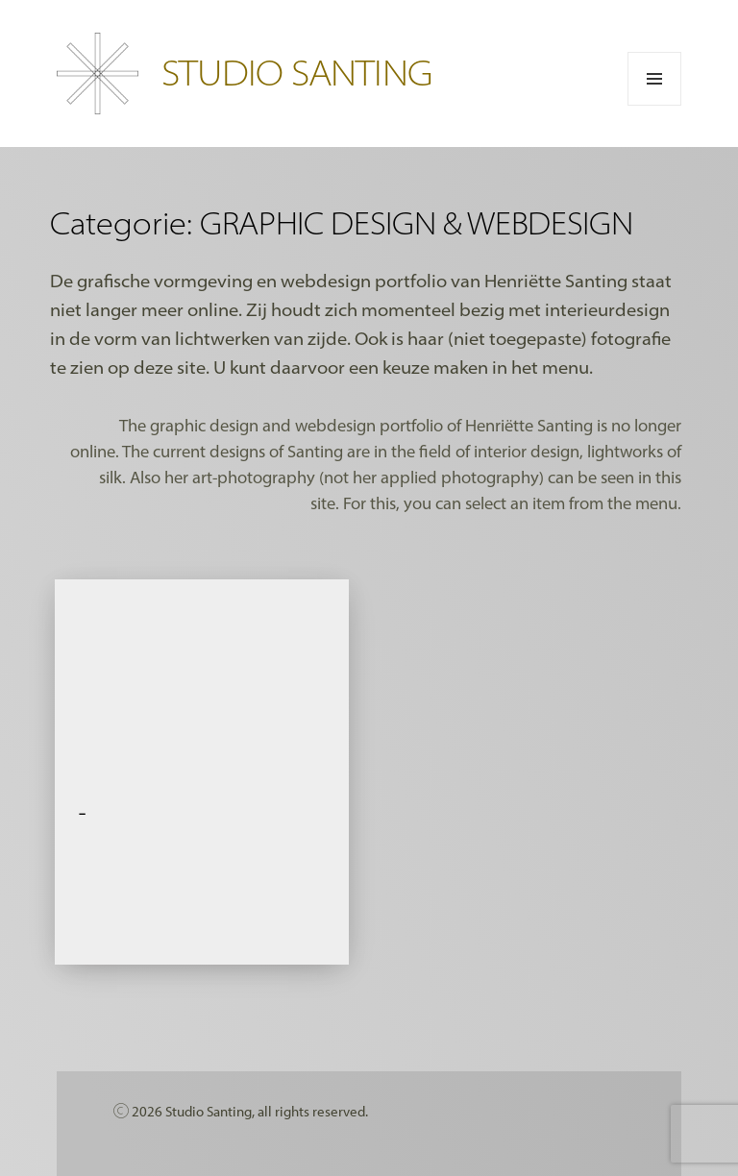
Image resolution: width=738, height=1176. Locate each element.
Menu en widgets (654, 105)
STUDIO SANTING (296, 71)
